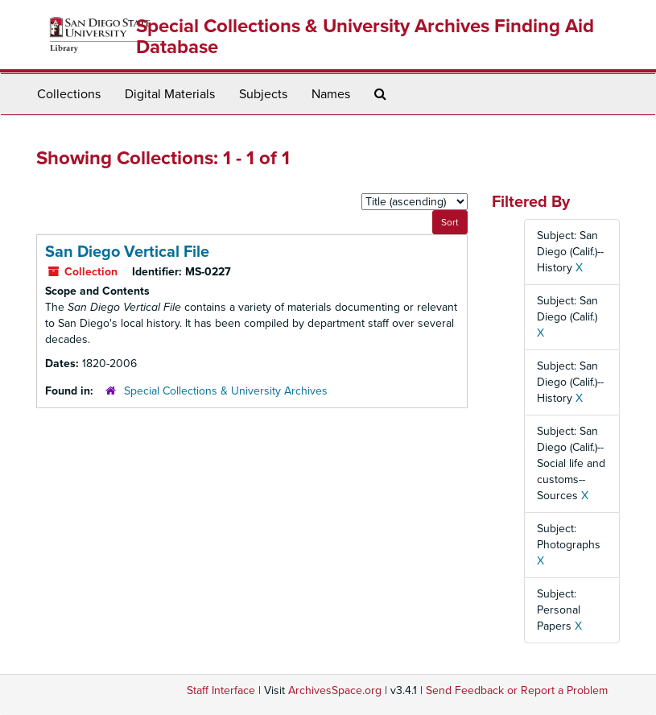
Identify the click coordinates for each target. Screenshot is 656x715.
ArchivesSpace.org (335, 690)
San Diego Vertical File (127, 252)
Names (330, 94)
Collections (69, 94)
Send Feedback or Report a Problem (517, 690)
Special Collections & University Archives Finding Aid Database (365, 36)
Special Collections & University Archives (226, 391)
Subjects (263, 94)
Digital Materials (170, 94)
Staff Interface (221, 690)
